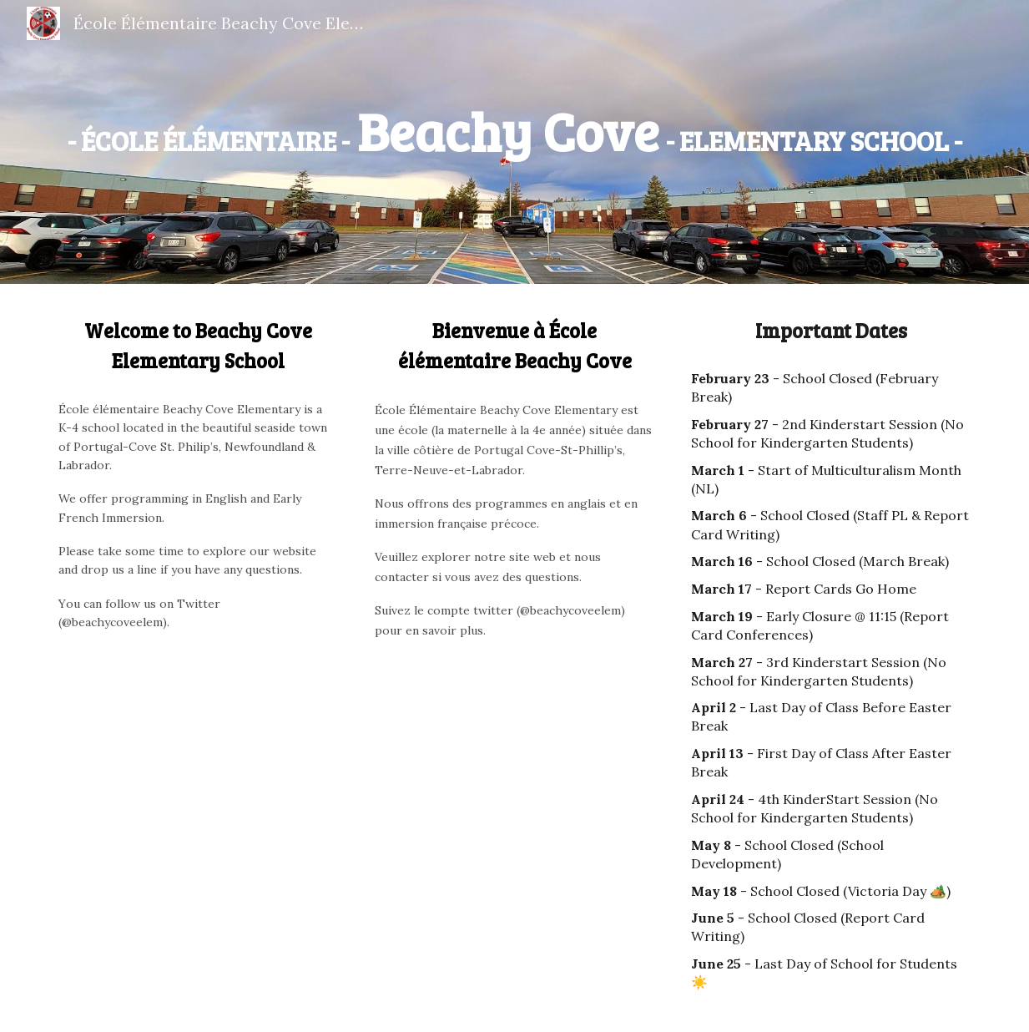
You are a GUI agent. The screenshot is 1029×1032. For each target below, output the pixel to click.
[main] (514, 131)
